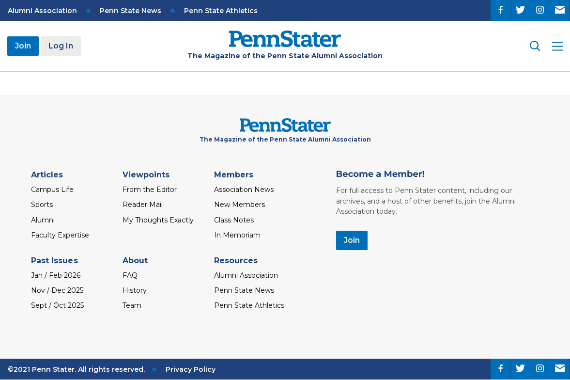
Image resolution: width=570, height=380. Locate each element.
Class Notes (234, 220)
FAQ (130, 275)
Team (132, 305)
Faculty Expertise (60, 235)
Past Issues (54, 260)
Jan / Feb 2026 (55, 275)
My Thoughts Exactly (158, 220)
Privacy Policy (191, 369)
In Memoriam (237, 235)
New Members (239, 204)
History (135, 290)
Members (234, 174)
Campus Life (52, 189)
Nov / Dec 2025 (57, 290)
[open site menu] (557, 46)
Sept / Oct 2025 (57, 305)
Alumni (43, 220)
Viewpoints (146, 174)
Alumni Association (42, 10)
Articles (47, 174)
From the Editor (150, 189)
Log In (60, 45)
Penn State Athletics (221, 10)
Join (23, 45)
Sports (42, 204)
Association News (244, 189)
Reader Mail (143, 204)
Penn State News (130, 10)
